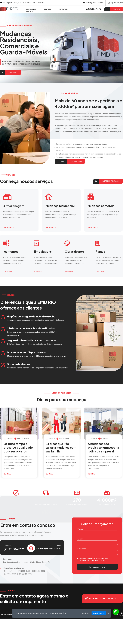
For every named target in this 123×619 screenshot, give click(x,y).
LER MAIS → (15, 474)
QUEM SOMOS (31, 9)
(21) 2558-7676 (76, 165)
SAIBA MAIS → (15, 227)
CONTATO (29, 11)
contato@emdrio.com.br (94, 3)
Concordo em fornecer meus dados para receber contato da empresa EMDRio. (93, 559)
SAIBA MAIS (13, 72)
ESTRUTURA (63, 9)
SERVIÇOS (47, 9)
